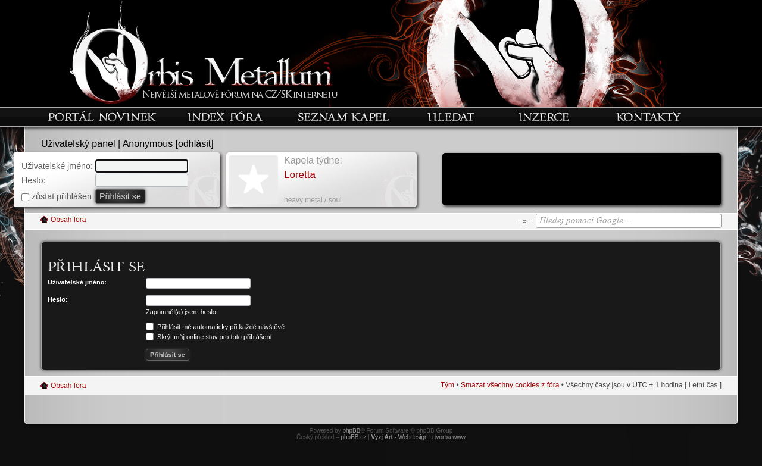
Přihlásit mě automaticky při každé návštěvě (215, 326)
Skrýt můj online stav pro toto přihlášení (209, 336)
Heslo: (33, 180)
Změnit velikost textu (524, 222)
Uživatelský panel (78, 144)
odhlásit (194, 144)
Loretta (300, 174)
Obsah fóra (68, 219)
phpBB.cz (353, 437)
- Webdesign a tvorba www (418, 437)
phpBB (351, 430)
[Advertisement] (581, 180)
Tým (447, 385)
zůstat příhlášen (56, 196)
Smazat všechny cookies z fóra (510, 385)
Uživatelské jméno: (57, 166)
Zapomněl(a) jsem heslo (181, 311)
